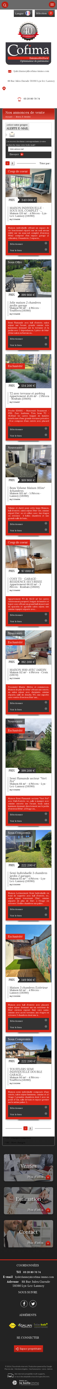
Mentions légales (21, 1369)
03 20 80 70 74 (32, 98)
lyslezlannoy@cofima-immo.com (31, 71)
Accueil (8, 117)
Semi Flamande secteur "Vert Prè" (28, 780)
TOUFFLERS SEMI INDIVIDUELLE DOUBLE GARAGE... (26, 1071)
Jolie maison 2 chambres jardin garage (25, 304)
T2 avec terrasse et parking (27, 393)
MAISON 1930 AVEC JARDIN (28, 670)
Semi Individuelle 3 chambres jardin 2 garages (28, 874)
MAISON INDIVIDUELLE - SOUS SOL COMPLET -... (27, 209)
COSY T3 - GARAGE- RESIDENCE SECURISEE (26, 580)
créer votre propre (17, 126)
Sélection (41, 13)
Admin (50, 1369)
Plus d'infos (39, 1177)
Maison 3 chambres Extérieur (29, 987)
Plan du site (9, 1369)
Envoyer (17, 154)
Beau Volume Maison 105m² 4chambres (27, 489)
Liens (44, 1369)
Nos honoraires (35, 1369)
